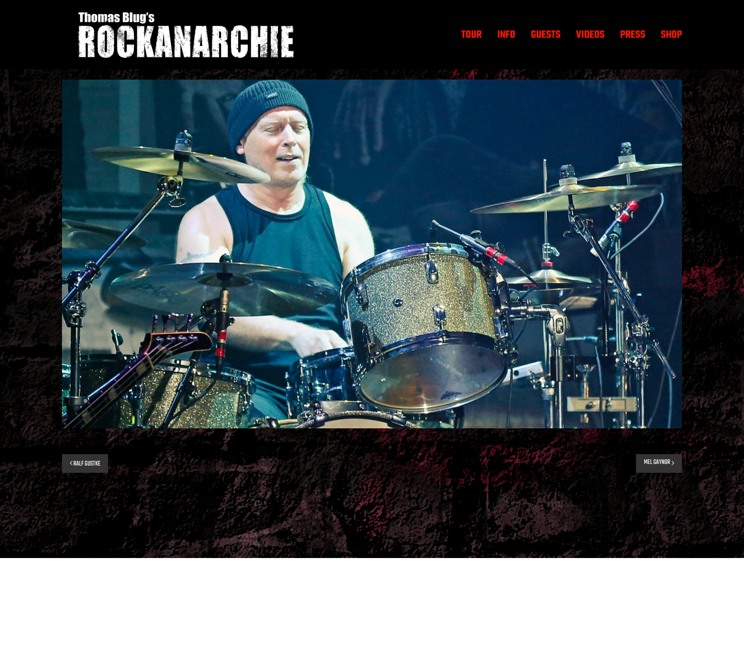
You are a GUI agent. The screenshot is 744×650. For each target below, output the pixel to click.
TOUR (471, 35)
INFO (506, 35)
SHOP (671, 35)
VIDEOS (590, 35)
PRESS (632, 35)
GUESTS (545, 35)
